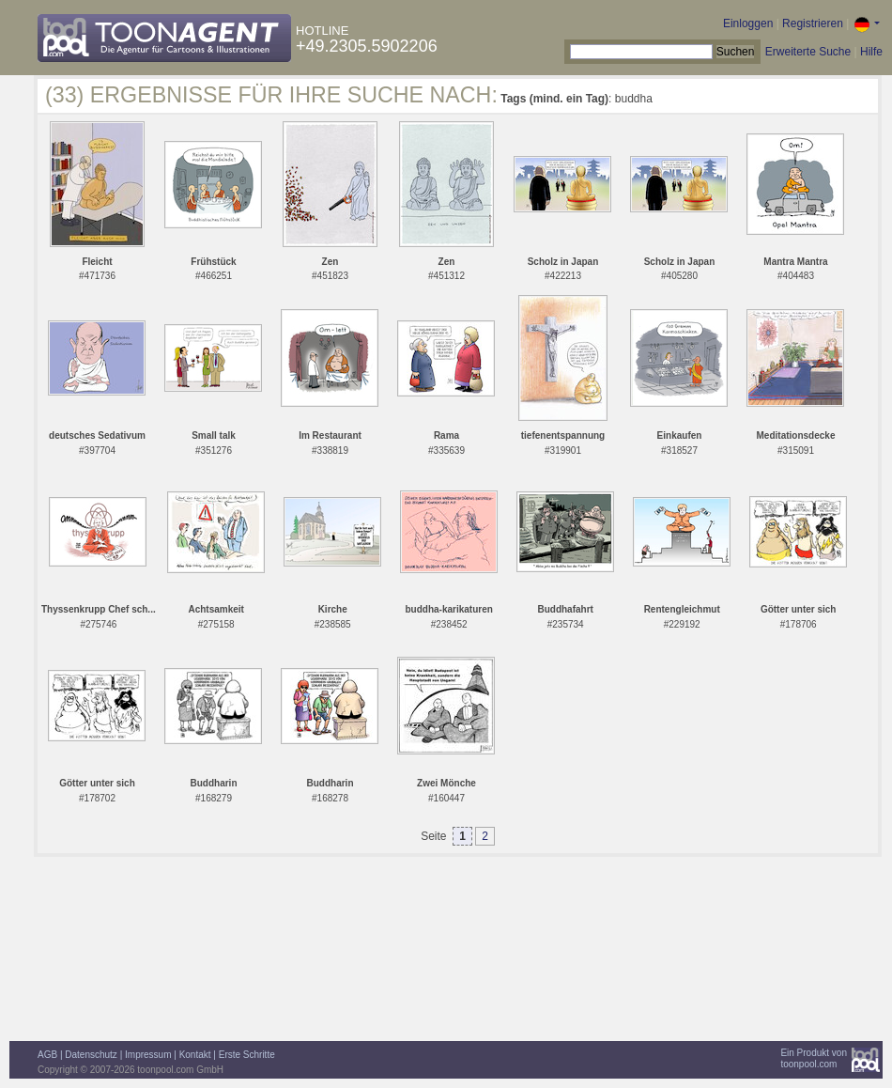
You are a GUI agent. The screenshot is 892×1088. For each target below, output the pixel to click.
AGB (47, 1054)
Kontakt (195, 1054)
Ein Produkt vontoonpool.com (813, 1058)
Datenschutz (91, 1054)
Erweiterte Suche (808, 51)
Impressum (148, 1054)
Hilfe (871, 51)
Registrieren (812, 23)
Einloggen (748, 23)
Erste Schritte (247, 1054)
